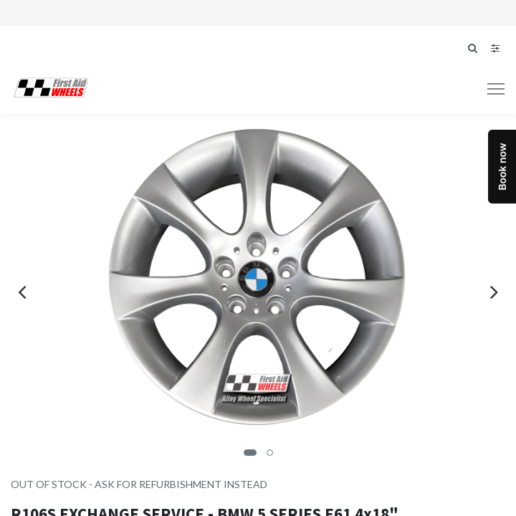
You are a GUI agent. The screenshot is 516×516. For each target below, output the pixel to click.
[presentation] (22, 291)
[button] (250, 452)
